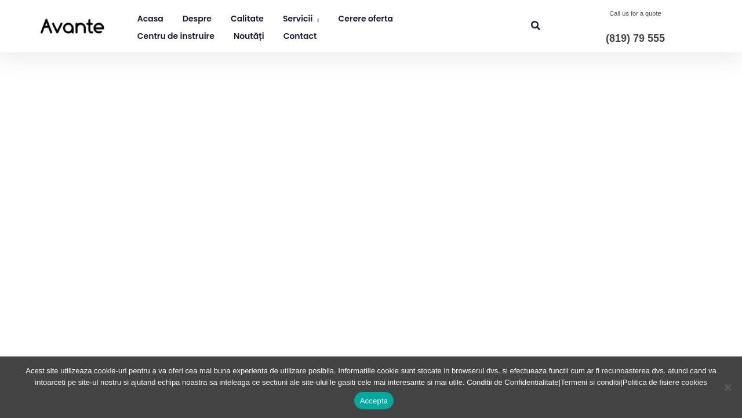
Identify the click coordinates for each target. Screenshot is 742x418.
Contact (300, 36)
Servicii (297, 18)
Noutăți (249, 36)
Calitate (247, 18)
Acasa (150, 18)
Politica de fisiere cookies (665, 382)
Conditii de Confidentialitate (512, 382)
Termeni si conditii (590, 382)
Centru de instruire (175, 36)
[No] (727, 387)
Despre (197, 18)
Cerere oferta (366, 18)
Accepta (374, 401)
